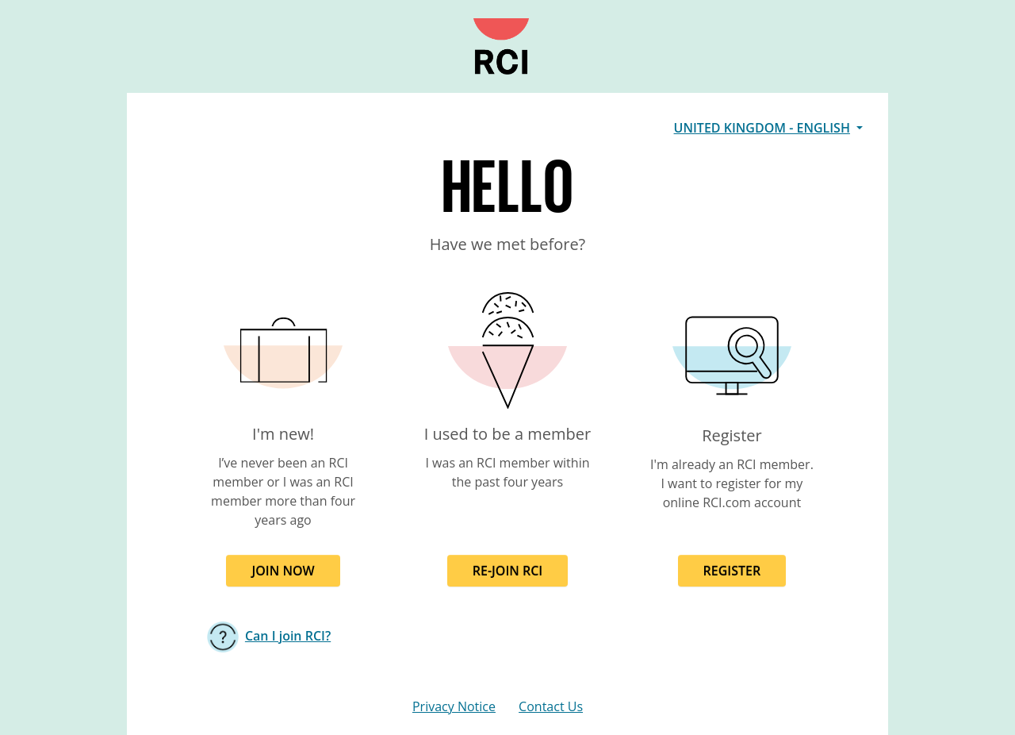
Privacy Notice (454, 706)
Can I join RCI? (288, 636)
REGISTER (732, 570)
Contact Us (551, 706)
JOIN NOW (282, 570)
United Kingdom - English (762, 128)
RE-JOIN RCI (508, 570)
